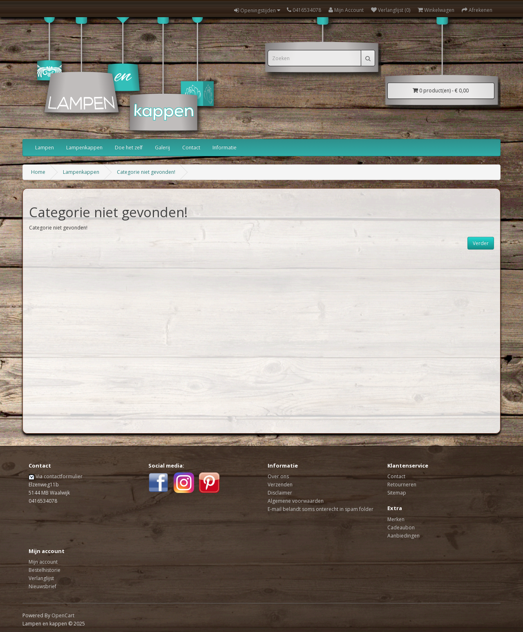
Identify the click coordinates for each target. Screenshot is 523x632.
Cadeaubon (401, 527)
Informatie (224, 147)
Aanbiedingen (403, 535)
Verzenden (280, 484)
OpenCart (62, 615)
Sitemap (396, 492)
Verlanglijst (41, 578)
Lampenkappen (84, 147)
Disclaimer (280, 492)
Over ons (278, 476)
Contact (191, 147)
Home (38, 172)
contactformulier (63, 476)
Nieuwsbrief (42, 586)
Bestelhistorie (44, 570)
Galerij (162, 147)
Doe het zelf (129, 147)
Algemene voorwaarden (296, 500)
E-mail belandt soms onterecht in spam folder (320, 509)
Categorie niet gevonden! (146, 172)
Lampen (44, 147)
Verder (481, 243)
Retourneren (401, 484)
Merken (396, 519)
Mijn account (43, 561)
